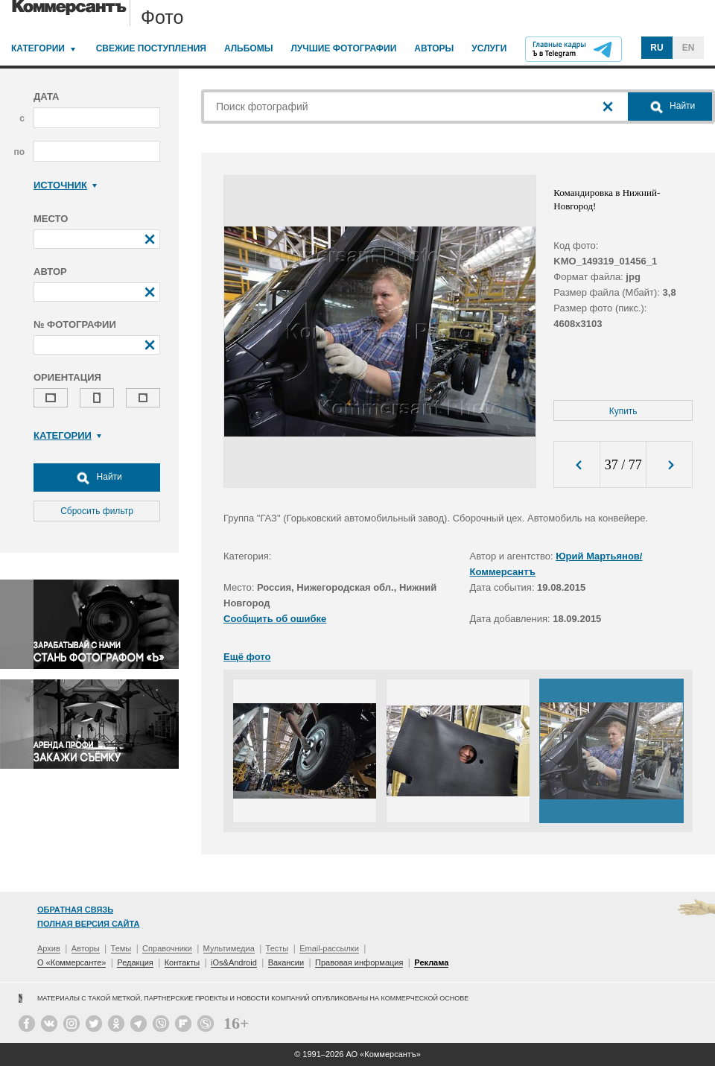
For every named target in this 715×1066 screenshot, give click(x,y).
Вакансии (286, 962)
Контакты (182, 962)
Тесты (277, 948)
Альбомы (248, 48)
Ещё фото (246, 656)
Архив (48, 948)
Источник (65, 185)
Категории (38, 48)
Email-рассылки (329, 948)
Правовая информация (359, 962)
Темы (121, 948)
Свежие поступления (151, 48)
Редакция (135, 962)
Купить (623, 411)
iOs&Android (234, 962)
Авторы (434, 48)
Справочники (167, 948)
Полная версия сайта (88, 923)
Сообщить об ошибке (274, 618)
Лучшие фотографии (343, 48)
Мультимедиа (229, 948)
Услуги (488, 48)
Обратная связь (75, 909)
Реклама (431, 962)
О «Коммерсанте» (71, 962)
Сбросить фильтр (96, 511)
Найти (97, 477)
